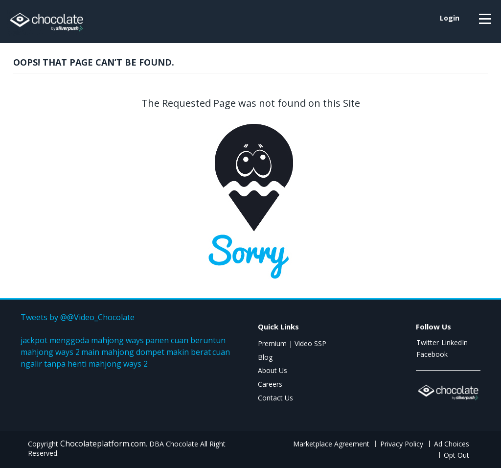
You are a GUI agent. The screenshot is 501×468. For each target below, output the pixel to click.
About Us (272, 370)
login (449, 18)
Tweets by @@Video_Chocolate (78, 317)
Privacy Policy (401, 443)
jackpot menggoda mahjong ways (82, 340)
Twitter (427, 342)
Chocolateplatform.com (103, 443)
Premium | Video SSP (292, 343)
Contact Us (275, 397)
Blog (265, 357)
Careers (270, 384)
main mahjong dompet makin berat (146, 352)
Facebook (432, 354)
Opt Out (456, 455)
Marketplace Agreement (331, 443)
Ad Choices (451, 443)
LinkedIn (454, 342)
